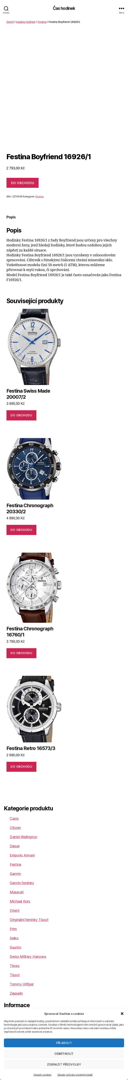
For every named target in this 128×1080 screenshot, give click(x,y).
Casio (14, 818)
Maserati (17, 892)
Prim (13, 929)
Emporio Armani (22, 855)
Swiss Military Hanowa (28, 956)
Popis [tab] (11, 217)
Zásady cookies (42, 1074)
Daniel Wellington (23, 837)
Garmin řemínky (22, 883)
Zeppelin (16, 993)
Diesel (14, 846)
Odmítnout (64, 1054)
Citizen (15, 828)
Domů (10, 21)
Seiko (14, 938)
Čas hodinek (64, 8)
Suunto (15, 947)
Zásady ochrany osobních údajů (75, 1074)
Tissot (15, 975)
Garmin (15, 874)
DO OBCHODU (22, 183)
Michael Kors (20, 901)
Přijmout (64, 1043)
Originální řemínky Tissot (29, 920)
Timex (15, 966)
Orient (14, 910)
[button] (122, 1014)
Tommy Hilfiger (22, 984)
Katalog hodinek (25, 21)
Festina (42, 21)
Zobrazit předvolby (64, 1064)
